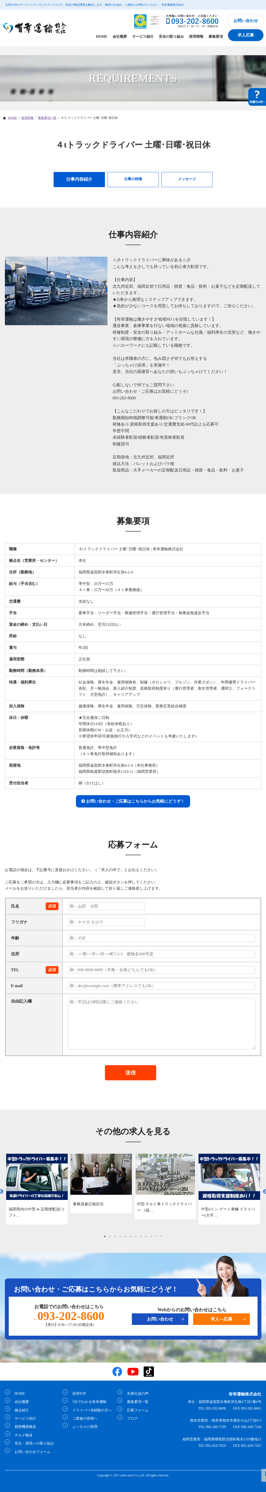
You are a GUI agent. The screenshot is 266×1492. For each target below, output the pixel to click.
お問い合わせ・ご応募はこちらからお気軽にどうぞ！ (135, 801)
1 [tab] (104, 1236)
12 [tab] (161, 1236)
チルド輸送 (22, 1435)
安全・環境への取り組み (32, 1443)
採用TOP (77, 1393)
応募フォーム (135, 1410)
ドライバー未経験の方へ (90, 1410)
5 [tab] (125, 1236)
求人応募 (246, 35)
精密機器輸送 (23, 1427)
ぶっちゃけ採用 (82, 1427)
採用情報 (196, 36)
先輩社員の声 (135, 1393)
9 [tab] (146, 1236)
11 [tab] (156, 1236)
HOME (101, 36)
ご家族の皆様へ (82, 1418)
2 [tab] (110, 1236)
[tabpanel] (37, 1189)
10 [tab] (151, 1236)
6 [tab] (130, 1236)
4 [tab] (120, 1236)
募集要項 (216, 36)
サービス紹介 (143, 36)
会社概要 (120, 36)
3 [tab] (115, 1236)
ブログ (130, 1418)
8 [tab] (140, 1236)
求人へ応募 (221, 1319)
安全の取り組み (171, 36)
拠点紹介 (20, 1410)
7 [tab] (135, 1236)
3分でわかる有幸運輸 (87, 1402)
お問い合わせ (245, 20)
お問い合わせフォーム (30, 1452)
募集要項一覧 (47, 118)
